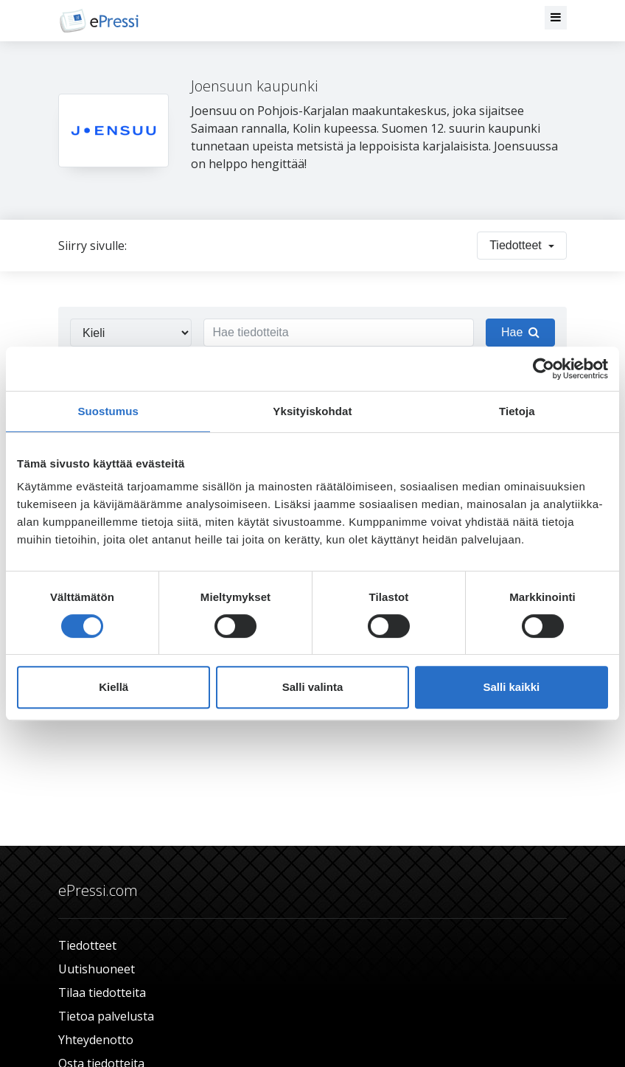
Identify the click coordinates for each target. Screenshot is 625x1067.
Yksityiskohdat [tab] (312, 411)
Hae (520, 332)
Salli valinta (312, 687)
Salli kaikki (511, 687)
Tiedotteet (87, 945)
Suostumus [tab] (108, 411)
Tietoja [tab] (517, 411)
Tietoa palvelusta (106, 1016)
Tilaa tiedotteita (102, 992)
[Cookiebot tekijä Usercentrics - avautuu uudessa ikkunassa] (543, 369)
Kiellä (113, 687)
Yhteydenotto (95, 1040)
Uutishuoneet (96, 969)
